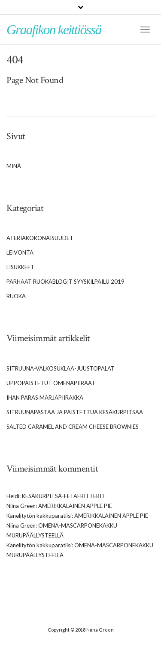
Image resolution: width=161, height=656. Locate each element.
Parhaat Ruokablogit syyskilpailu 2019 (65, 281)
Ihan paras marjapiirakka (44, 397)
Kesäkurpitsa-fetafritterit (63, 496)
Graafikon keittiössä (53, 29)
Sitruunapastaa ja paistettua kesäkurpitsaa (74, 412)
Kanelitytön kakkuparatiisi (39, 515)
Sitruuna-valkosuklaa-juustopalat (60, 368)
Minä (13, 166)
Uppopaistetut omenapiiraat (50, 383)
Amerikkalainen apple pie (75, 505)
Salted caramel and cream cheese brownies (72, 426)
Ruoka (16, 296)
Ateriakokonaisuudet (39, 237)
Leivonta (19, 252)
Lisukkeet (20, 267)
